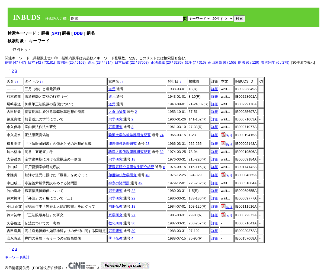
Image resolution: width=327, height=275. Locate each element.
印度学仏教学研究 (122, 175)
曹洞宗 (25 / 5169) (71, 62)
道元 (112, 89)
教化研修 (115, 223)
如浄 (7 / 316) (195, 62)
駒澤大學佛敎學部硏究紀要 (129, 152)
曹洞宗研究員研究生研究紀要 (131, 167)
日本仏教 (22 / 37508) (132, 62)
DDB (79, 33)
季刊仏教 (115, 238)
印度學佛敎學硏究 (122, 144)
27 (133, 215)
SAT (56, 33)
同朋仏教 (115, 206)
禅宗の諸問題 (119, 183)
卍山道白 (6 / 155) (222, 62)
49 (147, 175)
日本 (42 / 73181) (41, 62)
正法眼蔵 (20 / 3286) (167, 62)
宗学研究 (115, 119)
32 (162, 152)
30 (133, 223)
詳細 (214, 89)
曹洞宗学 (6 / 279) (275, 62)
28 (147, 144)
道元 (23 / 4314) (100, 62)
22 (133, 191)
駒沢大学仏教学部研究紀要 (129, 135)
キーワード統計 (17, 257)
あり (227, 135)
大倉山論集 (117, 112)
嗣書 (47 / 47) (15, 62)
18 (133, 159)
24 (162, 135)
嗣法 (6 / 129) (248, 62)
